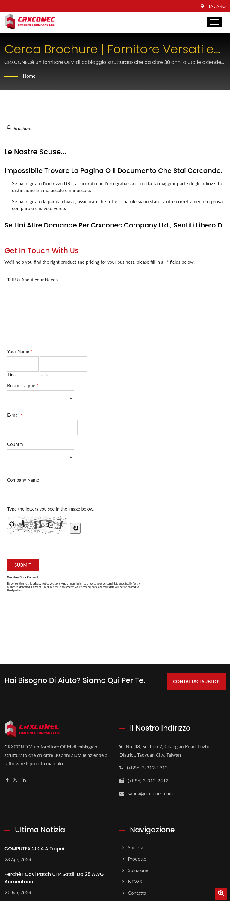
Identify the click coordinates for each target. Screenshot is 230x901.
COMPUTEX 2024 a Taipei (34, 848)
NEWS (135, 881)
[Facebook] (7, 780)
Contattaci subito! (196, 681)
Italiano (216, 6)
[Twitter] (15, 780)
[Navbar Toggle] (214, 22)
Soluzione (138, 870)
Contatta (137, 893)
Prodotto (137, 858)
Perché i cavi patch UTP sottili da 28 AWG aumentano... (54, 878)
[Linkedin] (24, 780)
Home (29, 76)
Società (135, 847)
